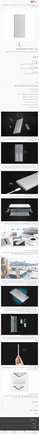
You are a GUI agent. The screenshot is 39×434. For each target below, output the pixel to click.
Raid (11, 139)
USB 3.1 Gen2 (26, 196)
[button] (19, 83)
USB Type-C (5, 281)
